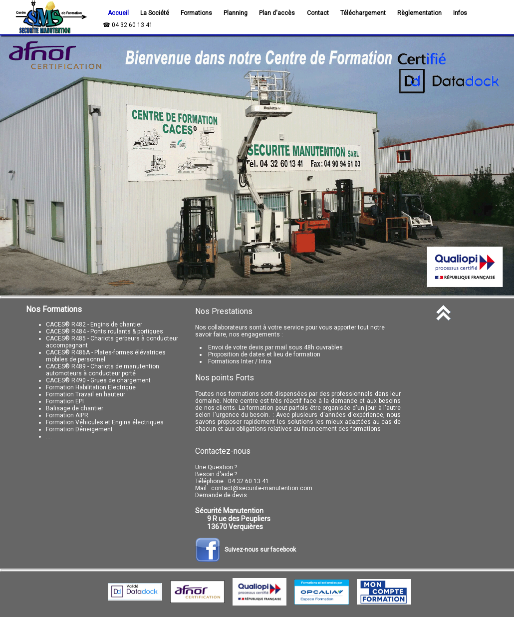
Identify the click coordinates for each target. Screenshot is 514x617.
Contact (318, 12)
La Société (154, 12)
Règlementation (419, 12)
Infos (460, 12)
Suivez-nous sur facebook (245, 549)
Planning (236, 12)
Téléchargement (363, 12)
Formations (196, 12)
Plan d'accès (277, 12)
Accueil (118, 12)
